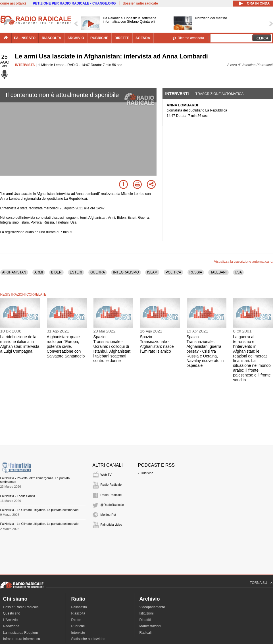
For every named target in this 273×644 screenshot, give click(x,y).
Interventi (177, 93)
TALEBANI (218, 272)
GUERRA (97, 272)
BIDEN (56, 272)
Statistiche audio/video (88, 639)
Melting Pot (108, 514)
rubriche (99, 38)
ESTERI (76, 272)
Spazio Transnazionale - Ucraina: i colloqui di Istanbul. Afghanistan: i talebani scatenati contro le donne (112, 348)
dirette (121, 38)
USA (238, 272)
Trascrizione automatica (219, 94)
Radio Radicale (111, 484)
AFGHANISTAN (14, 272)
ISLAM (152, 272)
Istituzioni (146, 613)
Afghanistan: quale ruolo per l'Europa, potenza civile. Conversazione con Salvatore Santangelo (66, 346)
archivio (75, 38)
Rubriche (147, 473)
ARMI (38, 272)
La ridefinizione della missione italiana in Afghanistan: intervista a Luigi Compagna (19, 343)
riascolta (51, 38)
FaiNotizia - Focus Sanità (17, 496)
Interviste (78, 633)
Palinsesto (79, 607)
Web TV (106, 474)
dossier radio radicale (140, 3)
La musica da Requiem (20, 633)
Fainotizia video (111, 524)
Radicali (145, 633)
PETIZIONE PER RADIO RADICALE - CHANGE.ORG (74, 3)
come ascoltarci (13, 3)
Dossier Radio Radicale (21, 607)
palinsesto (25, 38)
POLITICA (173, 272)
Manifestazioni (150, 626)
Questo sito (11, 613)
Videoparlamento (152, 607)
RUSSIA (195, 272)
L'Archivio (10, 620)
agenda (143, 38)
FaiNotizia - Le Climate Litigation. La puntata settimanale (39, 510)
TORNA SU (258, 583)
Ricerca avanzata (191, 38)
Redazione (11, 626)
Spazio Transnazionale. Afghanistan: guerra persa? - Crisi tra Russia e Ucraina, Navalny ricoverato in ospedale (205, 351)
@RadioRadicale (112, 504)
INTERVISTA (25, 65)
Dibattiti (145, 620)
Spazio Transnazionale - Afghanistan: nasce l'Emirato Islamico (157, 343)
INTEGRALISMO (126, 272)
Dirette (76, 620)
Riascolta (78, 613)
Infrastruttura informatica (21, 639)
